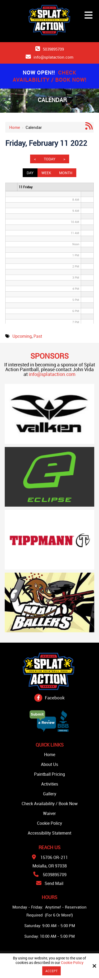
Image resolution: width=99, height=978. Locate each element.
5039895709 (53, 49)
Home (14, 127)
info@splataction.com (53, 57)
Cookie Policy (72, 963)
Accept (51, 971)
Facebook (55, 698)
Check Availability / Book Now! (49, 76)
